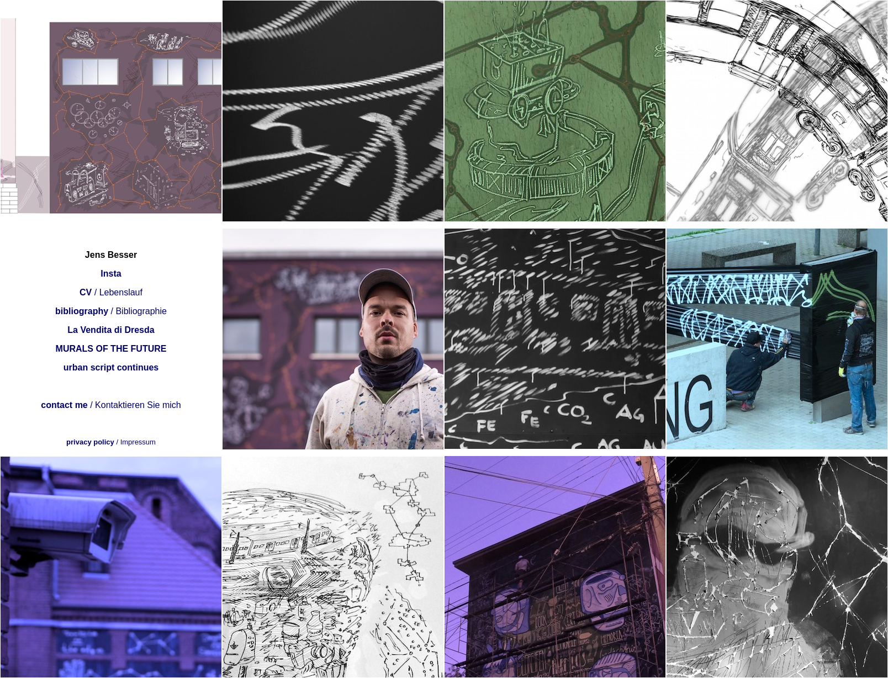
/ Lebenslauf (111, 292)
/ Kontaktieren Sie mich (111, 405)
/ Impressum (111, 442)
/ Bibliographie (111, 311)
